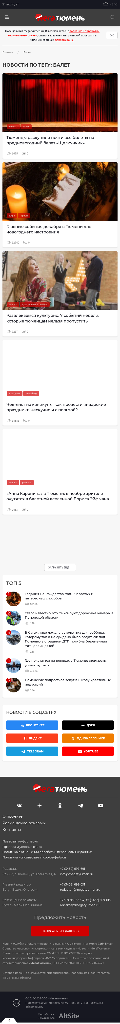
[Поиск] (112, 17)
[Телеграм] (32, 751)
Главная (7, 52)
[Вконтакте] (32, 725)
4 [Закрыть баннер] (9, 1020)
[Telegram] (80, 805)
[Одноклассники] (88, 738)
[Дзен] (88, 725)
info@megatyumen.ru (76, 874)
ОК (112, 35)
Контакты (11, 829)
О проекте (12, 816)
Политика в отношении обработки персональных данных (47, 852)
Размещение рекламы (24, 823)
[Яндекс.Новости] (32, 738)
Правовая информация (20, 841)
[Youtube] (88, 751)
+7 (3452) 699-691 (72, 869)
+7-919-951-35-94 (72, 900)
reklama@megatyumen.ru (80, 905)
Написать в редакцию (60, 931)
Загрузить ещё (59, 567)
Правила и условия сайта (22, 847)
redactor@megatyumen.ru (80, 889)
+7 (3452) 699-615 (98, 900)
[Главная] (60, 17)
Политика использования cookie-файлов (34, 857)
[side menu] (7, 17)
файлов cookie (64, 40)
